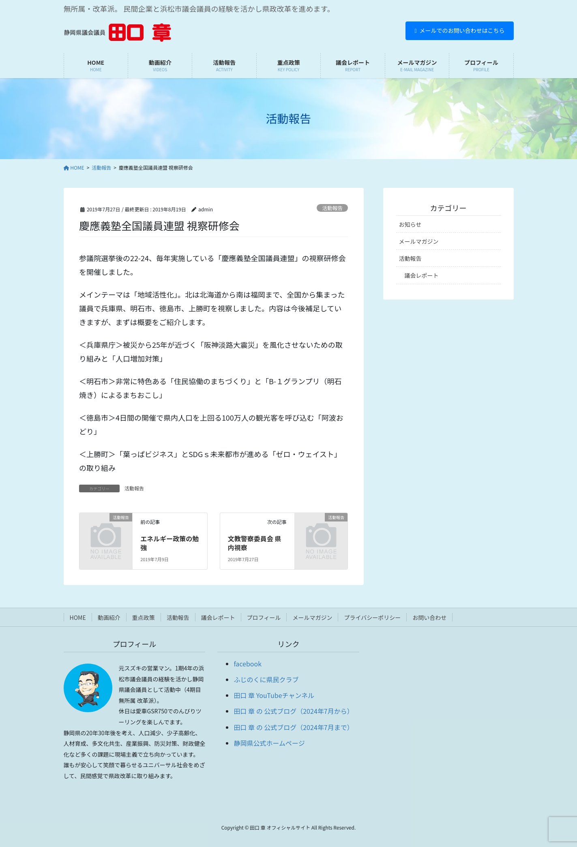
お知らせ (410, 224)
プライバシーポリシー (372, 617)
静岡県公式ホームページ (269, 743)
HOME (78, 617)
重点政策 (143, 617)
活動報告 (332, 208)
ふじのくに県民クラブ (266, 679)
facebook (248, 663)
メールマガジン (419, 241)
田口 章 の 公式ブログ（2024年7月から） (293, 711)
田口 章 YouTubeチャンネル (274, 695)
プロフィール (264, 617)
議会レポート (422, 275)
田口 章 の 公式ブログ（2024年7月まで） (293, 727)
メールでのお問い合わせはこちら (459, 30)
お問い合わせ (429, 617)
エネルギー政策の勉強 (169, 543)
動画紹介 (109, 617)
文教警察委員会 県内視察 (254, 543)
